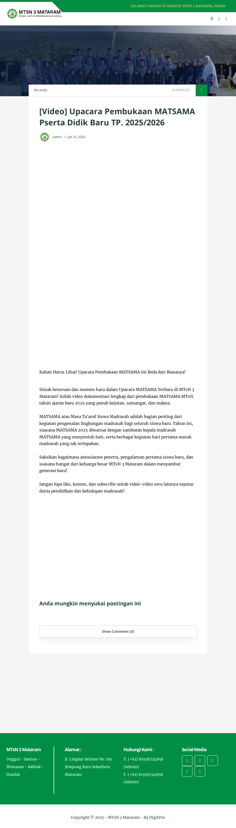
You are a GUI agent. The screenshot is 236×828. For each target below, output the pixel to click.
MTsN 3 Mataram (124, 817)
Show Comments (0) (118, 631)
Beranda (40, 90)
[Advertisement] (118, 185)
